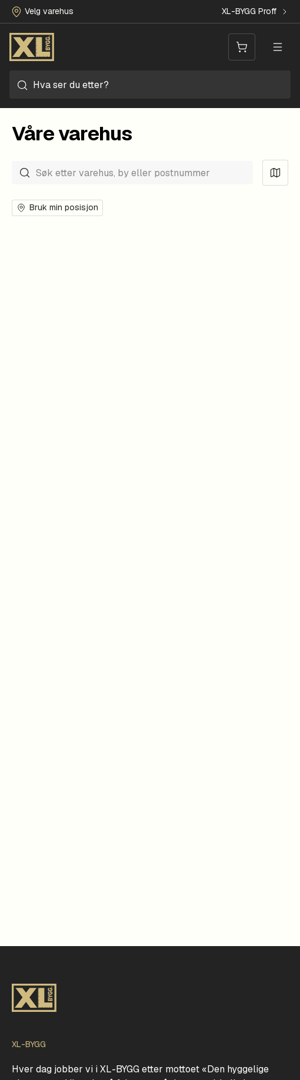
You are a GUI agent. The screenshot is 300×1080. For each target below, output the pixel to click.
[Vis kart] (275, 173)
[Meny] (278, 47)
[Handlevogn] (241, 46)
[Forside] (31, 47)
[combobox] (150, 84)
